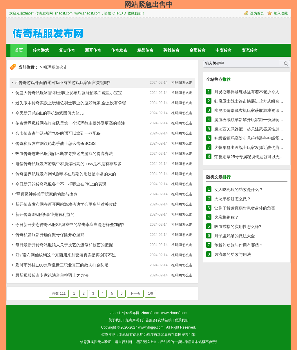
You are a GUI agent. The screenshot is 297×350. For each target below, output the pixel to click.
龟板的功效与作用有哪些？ (238, 245)
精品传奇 (145, 50)
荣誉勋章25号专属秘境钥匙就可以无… (249, 156)
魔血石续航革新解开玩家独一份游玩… (248, 119)
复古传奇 (67, 50)
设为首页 (257, 13)
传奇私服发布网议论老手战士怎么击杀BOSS (55, 143)
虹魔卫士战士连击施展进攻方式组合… (248, 101)
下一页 (135, 293)
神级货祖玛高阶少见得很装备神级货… (248, 138)
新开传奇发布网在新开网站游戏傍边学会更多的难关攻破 (66, 204)
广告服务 (149, 320)
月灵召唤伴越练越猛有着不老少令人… (248, 92)
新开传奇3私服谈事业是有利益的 (45, 214)
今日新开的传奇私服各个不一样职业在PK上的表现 (60, 184)
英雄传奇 (171, 50)
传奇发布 (119, 50)
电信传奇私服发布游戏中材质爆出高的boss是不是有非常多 (68, 163)
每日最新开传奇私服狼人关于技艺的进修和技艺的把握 (64, 245)
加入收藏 (281, 13)
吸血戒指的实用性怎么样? (237, 226)
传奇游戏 (41, 50)
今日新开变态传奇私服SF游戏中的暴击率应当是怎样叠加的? (69, 224)
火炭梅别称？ (226, 217)
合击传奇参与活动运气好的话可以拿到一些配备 (58, 133)
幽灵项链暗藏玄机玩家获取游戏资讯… (248, 110)
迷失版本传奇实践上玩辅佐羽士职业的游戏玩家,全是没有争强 (70, 103)
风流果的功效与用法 (232, 254)
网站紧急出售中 (148, 4)
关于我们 (115, 320)
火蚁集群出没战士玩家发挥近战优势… (248, 147)
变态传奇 (250, 50)
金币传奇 (197, 50)
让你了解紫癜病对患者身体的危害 (244, 208)
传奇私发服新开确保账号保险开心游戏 (49, 234)
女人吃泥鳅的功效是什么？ (238, 189)
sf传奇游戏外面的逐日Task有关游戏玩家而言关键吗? (62, 82)
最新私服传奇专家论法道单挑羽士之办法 (51, 275)
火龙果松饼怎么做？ (232, 198)
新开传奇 (93, 50)
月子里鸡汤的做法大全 (234, 236)
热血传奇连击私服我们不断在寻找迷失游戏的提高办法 (64, 153)
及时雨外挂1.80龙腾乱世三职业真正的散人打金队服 (61, 265)
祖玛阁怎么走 (55, 67)
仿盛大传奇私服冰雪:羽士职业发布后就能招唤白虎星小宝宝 (68, 92)
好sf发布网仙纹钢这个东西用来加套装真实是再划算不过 (65, 255)
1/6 (150, 293)
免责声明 (132, 320)
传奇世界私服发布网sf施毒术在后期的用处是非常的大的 (65, 174)
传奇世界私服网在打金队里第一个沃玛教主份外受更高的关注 (70, 123)
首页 (19, 50)
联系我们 (182, 320)
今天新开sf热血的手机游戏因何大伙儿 (49, 113)
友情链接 (165, 320)
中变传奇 (223, 50)
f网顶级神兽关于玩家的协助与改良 (46, 194)
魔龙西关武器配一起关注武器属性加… (248, 129)
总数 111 (59, 293)
